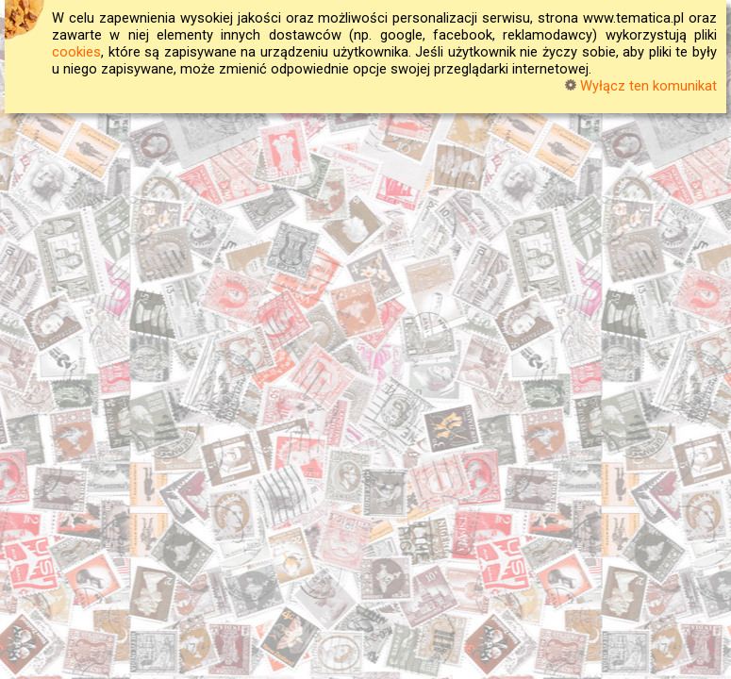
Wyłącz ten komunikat (641, 85)
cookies (76, 51)
